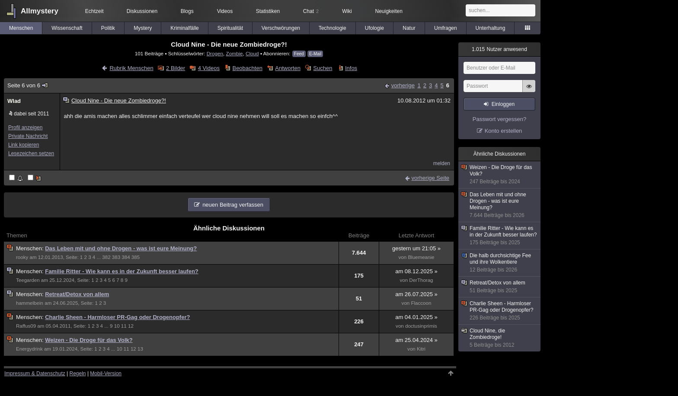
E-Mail (315, 53)
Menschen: (30, 248)
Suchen (322, 68)
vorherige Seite (430, 178)
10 (117, 326)
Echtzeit (94, 11)
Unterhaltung (490, 28)
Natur (409, 28)
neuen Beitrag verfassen (232, 204)
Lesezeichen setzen (31, 153)
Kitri (421, 348)
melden (441, 163)
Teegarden (28, 280)
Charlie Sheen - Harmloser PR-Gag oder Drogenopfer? (117, 317)
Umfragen (445, 28)
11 (124, 326)
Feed (299, 53)
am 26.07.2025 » (416, 294)
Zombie (234, 53)
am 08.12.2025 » (416, 271)
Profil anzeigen (25, 128)
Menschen (21, 28)
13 (140, 348)
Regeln (78, 373)
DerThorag (421, 280)
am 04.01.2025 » (416, 317)
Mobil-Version (106, 373)
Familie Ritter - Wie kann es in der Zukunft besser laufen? (121, 271)
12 (131, 326)
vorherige (403, 85)
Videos (225, 11)
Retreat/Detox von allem (77, 294)
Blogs (187, 11)
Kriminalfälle (184, 28)
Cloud (252, 53)
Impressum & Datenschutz (34, 373)
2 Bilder (175, 68)
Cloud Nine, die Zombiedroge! (499, 338)
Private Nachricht (28, 136)
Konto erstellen (503, 131)
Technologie (332, 28)
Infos (351, 68)
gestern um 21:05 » (416, 248)
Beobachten (247, 68)
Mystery (143, 28)
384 (126, 257)
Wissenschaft (66, 28)
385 (135, 257)
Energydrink (29, 348)
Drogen (215, 53)
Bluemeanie (421, 257)
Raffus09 (26, 326)
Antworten (288, 68)
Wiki (347, 11)
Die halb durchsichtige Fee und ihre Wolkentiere (499, 262)
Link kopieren (23, 145)
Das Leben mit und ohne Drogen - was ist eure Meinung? (121, 248)
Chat (311, 11)
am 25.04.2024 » (416, 340)
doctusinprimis (421, 326)
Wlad (14, 101)
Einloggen (503, 104)
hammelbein (29, 303)
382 (106, 257)
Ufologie (374, 28)
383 (116, 257)
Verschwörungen (281, 28)
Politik (108, 28)
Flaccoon (421, 303)
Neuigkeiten (389, 11)
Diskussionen (142, 11)
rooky (22, 257)
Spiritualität (230, 28)
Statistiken (268, 11)
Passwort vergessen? (499, 119)
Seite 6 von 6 (27, 85)
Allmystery (39, 11)
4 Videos (209, 68)
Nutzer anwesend (499, 49)
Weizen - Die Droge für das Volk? (89, 340)
